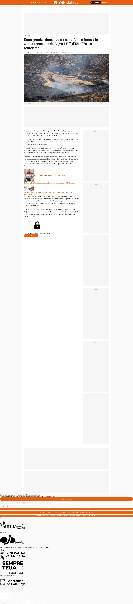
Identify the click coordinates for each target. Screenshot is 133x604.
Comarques (52, 509)
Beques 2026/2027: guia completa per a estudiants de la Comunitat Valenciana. (48, 193)
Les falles (43, 512)
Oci (89, 509)
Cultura (77, 509)
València (45, 509)
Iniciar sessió (31, 235)
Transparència (93, 515)
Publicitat (84, 515)
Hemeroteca (89, 512)
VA (42, 2)
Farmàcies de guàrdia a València (56, 512)
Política (58, 509)
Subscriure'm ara (66, 499)
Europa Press (27, 52)
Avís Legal (52, 515)
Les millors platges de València (75, 512)
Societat (71, 509)
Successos (27, 35)
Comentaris (54, 52)
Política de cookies (75, 515)
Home (25, 8)
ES (45, 2)
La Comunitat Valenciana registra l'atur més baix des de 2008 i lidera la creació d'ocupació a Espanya (49, 184)
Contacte (38, 515)
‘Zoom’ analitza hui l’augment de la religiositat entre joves (44, 175)
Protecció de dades (62, 515)
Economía (64, 509)
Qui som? (45, 515)
